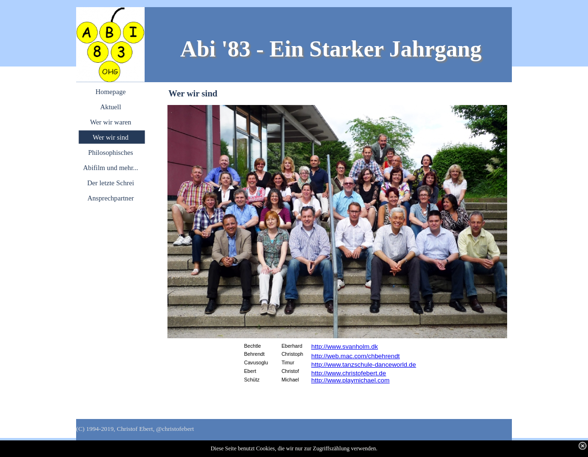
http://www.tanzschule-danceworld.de (363, 364)
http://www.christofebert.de (348, 373)
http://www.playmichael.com (350, 380)
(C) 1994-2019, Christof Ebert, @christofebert (135, 428)
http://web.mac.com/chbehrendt (355, 356)
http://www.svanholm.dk (344, 346)
